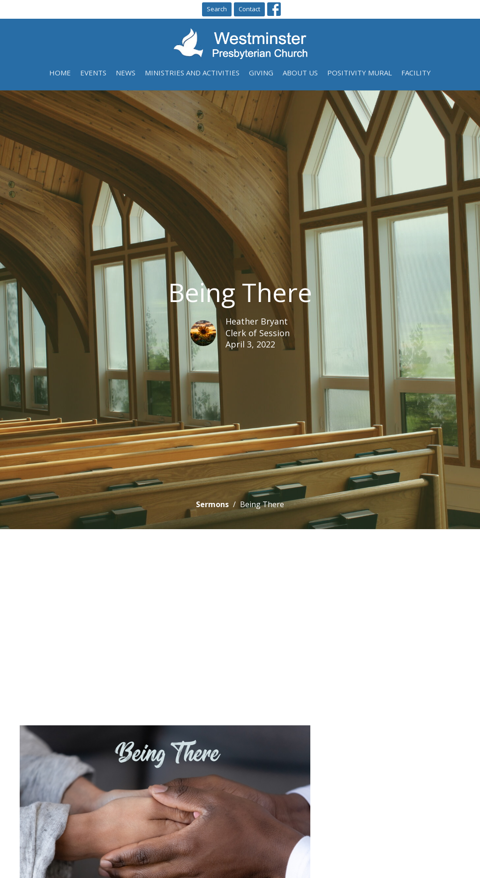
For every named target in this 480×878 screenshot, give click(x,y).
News (125, 72)
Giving (261, 72)
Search (217, 9)
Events (93, 72)
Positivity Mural (359, 72)
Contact (249, 9)
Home (60, 72)
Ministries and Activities (192, 72)
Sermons (212, 504)
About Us (300, 72)
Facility (416, 72)
